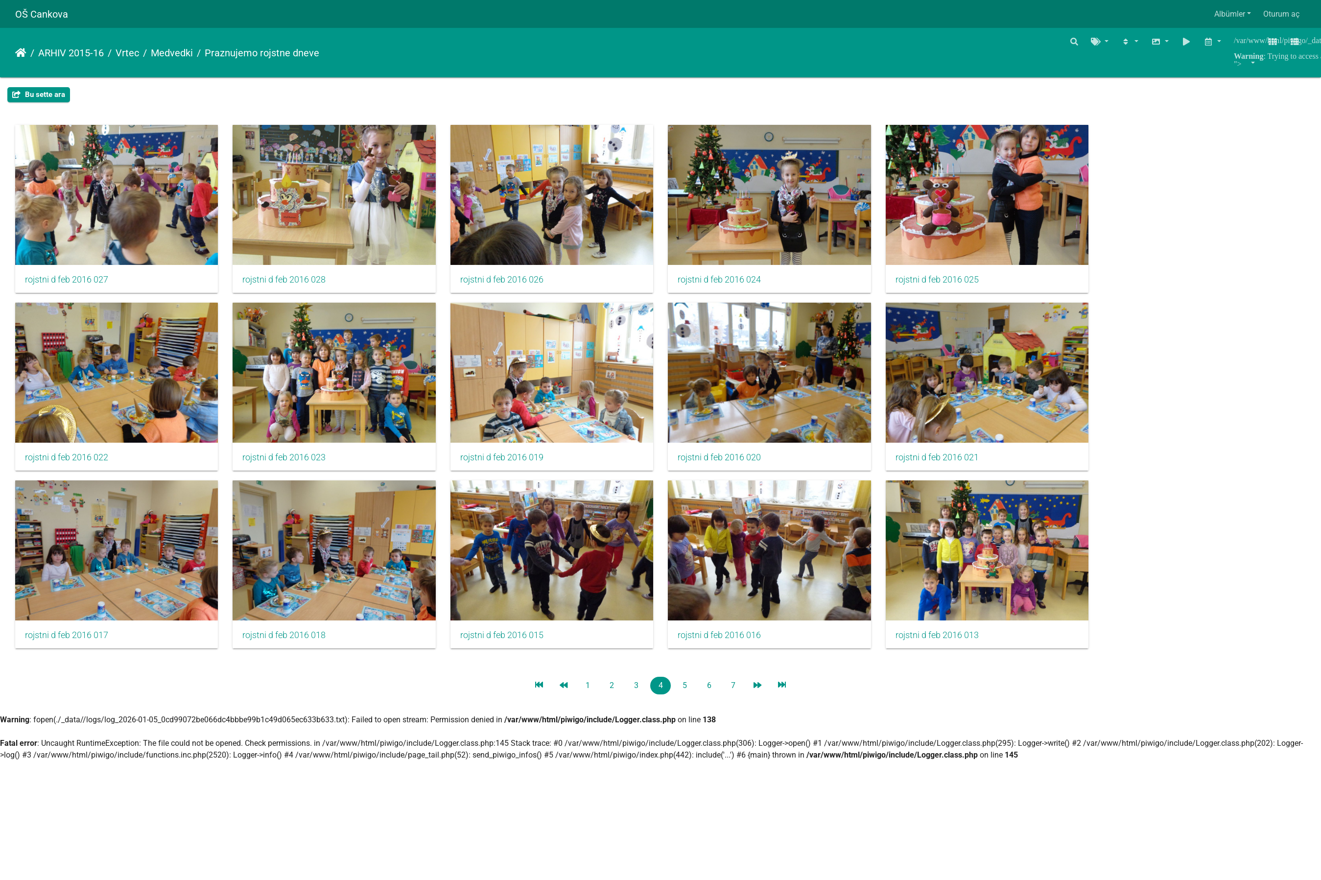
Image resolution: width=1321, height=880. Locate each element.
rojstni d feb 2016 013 (956, 645)
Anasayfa (20, 53)
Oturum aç (1281, 14)
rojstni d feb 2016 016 (734, 645)
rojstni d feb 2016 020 (734, 464)
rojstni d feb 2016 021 (956, 464)
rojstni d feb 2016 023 (288, 464)
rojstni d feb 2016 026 (511, 283)
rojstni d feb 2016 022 (66, 464)
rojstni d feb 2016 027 (66, 283)
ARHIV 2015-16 (71, 53)
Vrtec (127, 53)
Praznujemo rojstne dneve (262, 53)
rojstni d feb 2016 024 (734, 283)
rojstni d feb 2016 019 (511, 464)
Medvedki (172, 53)
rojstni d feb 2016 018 (288, 645)
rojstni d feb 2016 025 (956, 283)
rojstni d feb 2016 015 (511, 645)
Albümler (1229, 14)
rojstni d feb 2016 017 (66, 645)
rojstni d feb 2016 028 (288, 283)
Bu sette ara (38, 94)
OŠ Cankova (41, 14)
